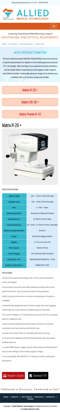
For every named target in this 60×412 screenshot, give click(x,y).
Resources (39, 397)
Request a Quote (13, 375)
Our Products (27, 397)
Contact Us (50, 397)
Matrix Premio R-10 (30, 114)
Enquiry (30, 399)
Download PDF (38, 375)
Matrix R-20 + (30, 90)
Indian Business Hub (31, 409)
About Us (15, 397)
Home (4, 44)
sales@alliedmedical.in (22, 3)
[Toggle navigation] (54, 26)
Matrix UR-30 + (30, 102)
